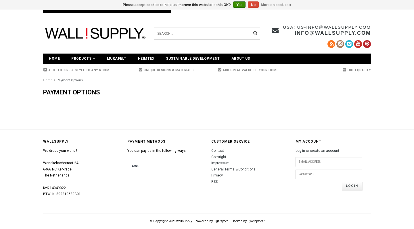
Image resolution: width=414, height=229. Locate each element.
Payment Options (70, 80)
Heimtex (146, 59)
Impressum (220, 163)
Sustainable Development (193, 59)
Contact (217, 151)
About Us (240, 59)
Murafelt (116, 59)
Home (54, 59)
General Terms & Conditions (233, 169)
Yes (239, 5)
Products (83, 59)
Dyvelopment (256, 221)
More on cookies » (276, 5)
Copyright (218, 157)
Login (352, 186)
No (253, 5)
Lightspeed (221, 221)
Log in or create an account (317, 151)
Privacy (217, 175)
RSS (214, 182)
